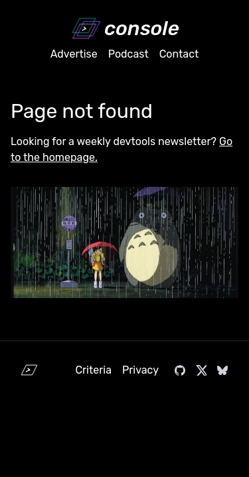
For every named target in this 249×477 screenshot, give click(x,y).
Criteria (93, 370)
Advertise (74, 54)
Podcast (128, 54)
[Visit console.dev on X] (201, 370)
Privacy (140, 370)
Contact (179, 54)
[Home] (124, 28)
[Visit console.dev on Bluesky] (222, 370)
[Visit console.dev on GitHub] (180, 370)
